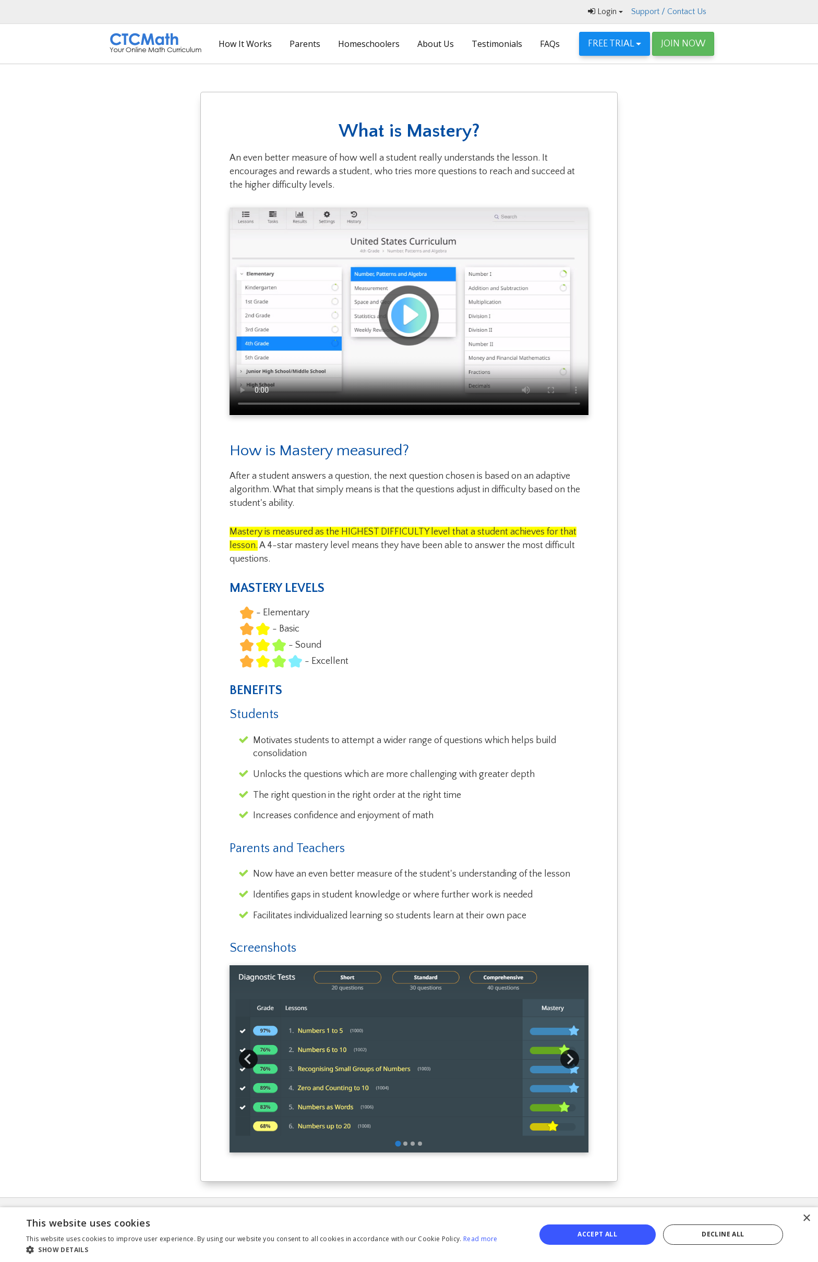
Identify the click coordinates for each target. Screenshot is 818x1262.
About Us (435, 44)
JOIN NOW (683, 44)
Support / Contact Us (668, 11)
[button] (262, 1249)
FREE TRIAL (614, 44)
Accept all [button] (597, 1234)
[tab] (398, 1143)
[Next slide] (569, 1059)
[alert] (409, 1234)
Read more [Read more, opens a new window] (480, 1238)
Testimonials (497, 44)
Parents (305, 44)
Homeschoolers (369, 44)
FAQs (550, 44)
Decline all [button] (723, 1234)
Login (605, 11)
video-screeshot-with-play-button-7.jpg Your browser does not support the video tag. (409, 311)
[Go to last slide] (248, 1059)
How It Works (245, 44)
